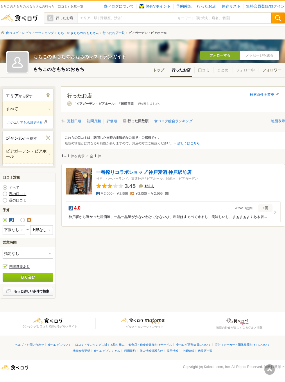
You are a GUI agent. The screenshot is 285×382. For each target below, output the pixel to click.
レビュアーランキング (38, 33)
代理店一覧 (205, 350)
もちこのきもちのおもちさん (78, 33)
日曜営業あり (19, 267)
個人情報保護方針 (151, 350)
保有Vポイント (155, 6)
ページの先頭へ (269, 369)
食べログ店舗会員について (193, 344)
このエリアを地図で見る (24, 122)
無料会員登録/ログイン (265, 6)
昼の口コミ (17, 200)
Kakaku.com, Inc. (217, 367)
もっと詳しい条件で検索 (31, 291)
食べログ (19, 18)
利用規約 (130, 350)
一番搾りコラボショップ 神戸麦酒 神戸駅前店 (144, 172)
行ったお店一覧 (114, 33)
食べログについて (119, 6)
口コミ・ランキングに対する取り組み (100, 344)
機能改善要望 (81, 350)
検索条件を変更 (262, 95)
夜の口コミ (17, 194)
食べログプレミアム (107, 350)
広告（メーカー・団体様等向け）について (242, 344)
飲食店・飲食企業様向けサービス (150, 344)
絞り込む (28, 277)
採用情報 (172, 350)
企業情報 (188, 350)
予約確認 (183, 6)
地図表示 (278, 121)
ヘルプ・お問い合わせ (29, 344)
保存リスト (231, 6)
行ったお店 (206, 6)
